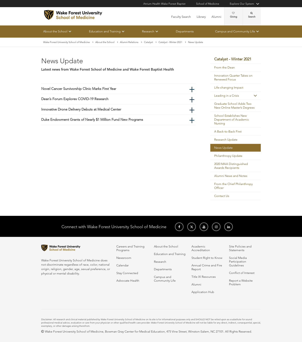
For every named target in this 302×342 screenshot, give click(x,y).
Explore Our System (242, 3)
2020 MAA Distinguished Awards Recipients (231, 166)
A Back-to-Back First (228, 131)
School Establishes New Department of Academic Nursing (231, 119)
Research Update (225, 140)
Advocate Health (127, 280)
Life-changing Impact (228, 88)
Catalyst (148, 42)
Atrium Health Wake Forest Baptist (164, 3)
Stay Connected (127, 273)
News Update (223, 148)
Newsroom (123, 258)
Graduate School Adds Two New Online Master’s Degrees (234, 106)
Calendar (122, 265)
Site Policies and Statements (240, 248)
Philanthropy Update (228, 156)
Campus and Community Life (235, 31)
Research (148, 31)
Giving (233, 15)
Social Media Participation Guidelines (238, 261)
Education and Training (105, 31)
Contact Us (221, 196)
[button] (255, 96)
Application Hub (202, 292)
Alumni (216, 17)
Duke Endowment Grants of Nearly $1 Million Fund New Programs (92, 120)
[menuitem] (235, 59)
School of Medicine (207, 3)
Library (201, 17)
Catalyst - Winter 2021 (170, 42)
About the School (55, 31)
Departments (185, 31)
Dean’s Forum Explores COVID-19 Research (74, 99)
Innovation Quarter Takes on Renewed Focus (233, 77)
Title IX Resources (203, 277)
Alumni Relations (129, 42)
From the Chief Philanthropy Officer (233, 186)
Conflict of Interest (241, 273)
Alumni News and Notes (230, 176)
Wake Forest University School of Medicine (66, 42)
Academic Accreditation (200, 248)
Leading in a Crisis (226, 96)
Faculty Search (181, 17)
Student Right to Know (206, 258)
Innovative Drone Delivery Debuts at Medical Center (81, 109)
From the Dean (224, 67)
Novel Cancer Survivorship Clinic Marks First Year (78, 89)
